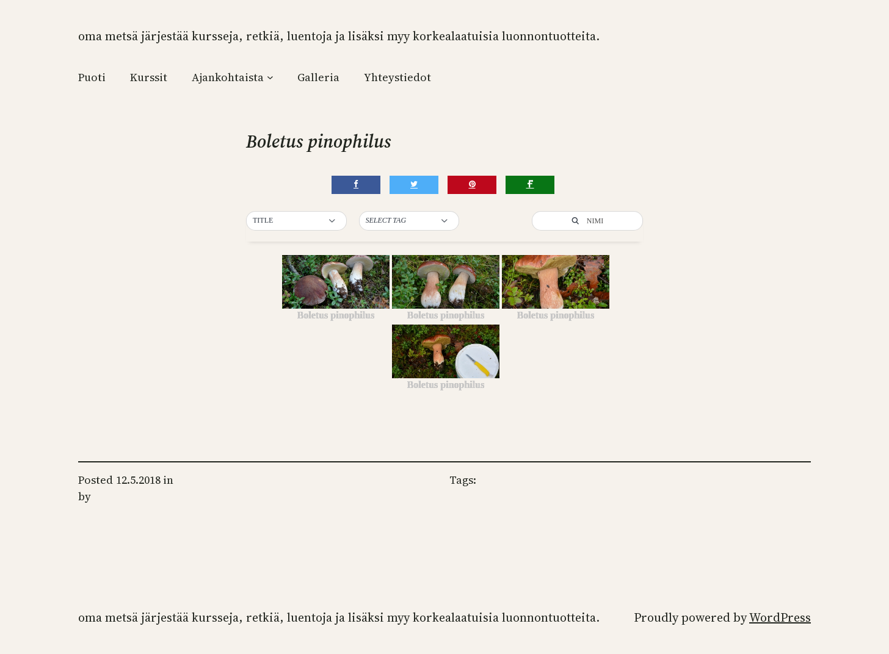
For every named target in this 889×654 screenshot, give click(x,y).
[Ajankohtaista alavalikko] (270, 77)
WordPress (780, 617)
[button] (296, 221)
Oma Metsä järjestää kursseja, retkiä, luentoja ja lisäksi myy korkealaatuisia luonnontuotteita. (339, 36)
